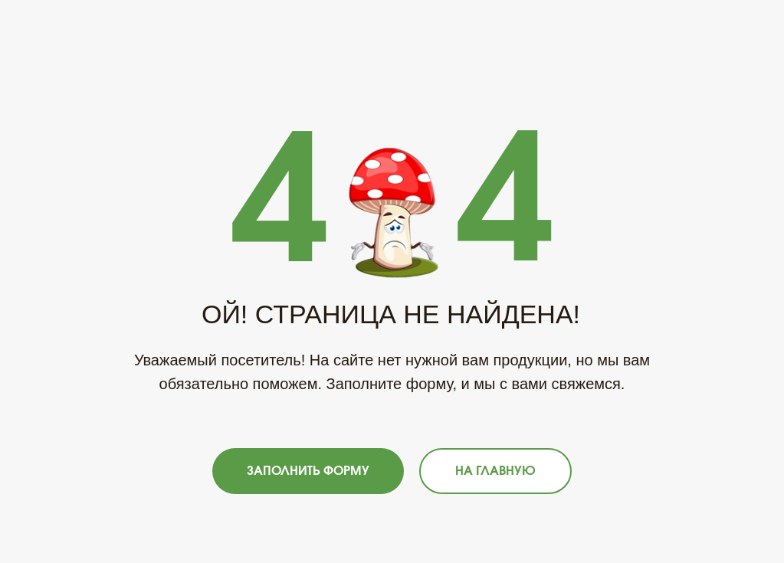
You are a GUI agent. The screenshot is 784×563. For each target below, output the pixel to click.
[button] (308, 471)
